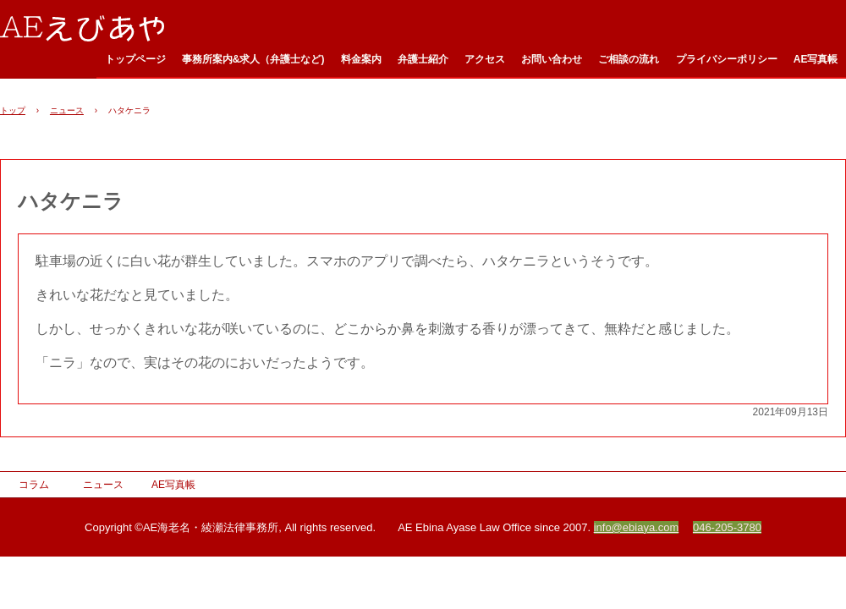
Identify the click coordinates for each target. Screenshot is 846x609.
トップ (12, 110)
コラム (34, 485)
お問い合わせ (551, 59)
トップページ (135, 59)
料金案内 (361, 59)
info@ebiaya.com (636, 527)
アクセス (484, 59)
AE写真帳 (816, 59)
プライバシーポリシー (726, 59)
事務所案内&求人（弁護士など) (253, 59)
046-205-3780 (727, 527)
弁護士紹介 (423, 59)
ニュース (67, 110)
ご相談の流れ (628, 59)
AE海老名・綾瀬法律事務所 (90, 27)
